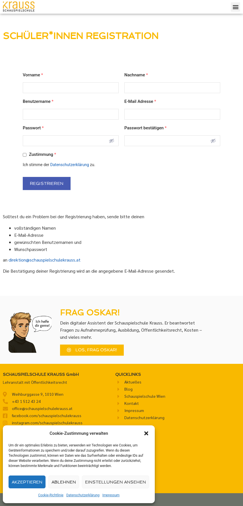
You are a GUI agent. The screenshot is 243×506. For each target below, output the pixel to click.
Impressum (111, 495)
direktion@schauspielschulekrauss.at (45, 260)
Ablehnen (64, 482)
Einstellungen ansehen (115, 482)
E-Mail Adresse (140, 101)
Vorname (33, 74)
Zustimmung (39, 154)
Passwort (33, 127)
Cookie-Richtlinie (50, 495)
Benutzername (38, 101)
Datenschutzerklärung (83, 495)
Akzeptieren (27, 482)
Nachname (136, 74)
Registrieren (46, 183)
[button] (146, 433)
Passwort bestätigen (145, 127)
